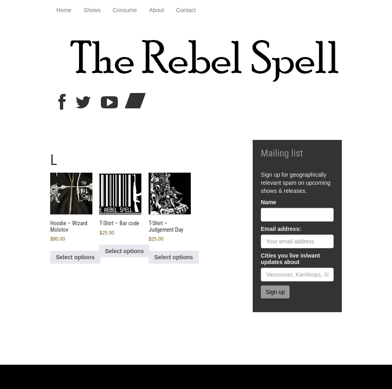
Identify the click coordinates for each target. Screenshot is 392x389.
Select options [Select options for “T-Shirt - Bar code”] (124, 251)
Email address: (281, 229)
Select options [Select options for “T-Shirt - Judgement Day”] (173, 257)
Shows (91, 10)
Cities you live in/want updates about (290, 258)
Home (63, 10)
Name (268, 202)
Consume (125, 10)
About (156, 10)
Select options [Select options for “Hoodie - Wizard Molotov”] (75, 257)
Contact (186, 10)
